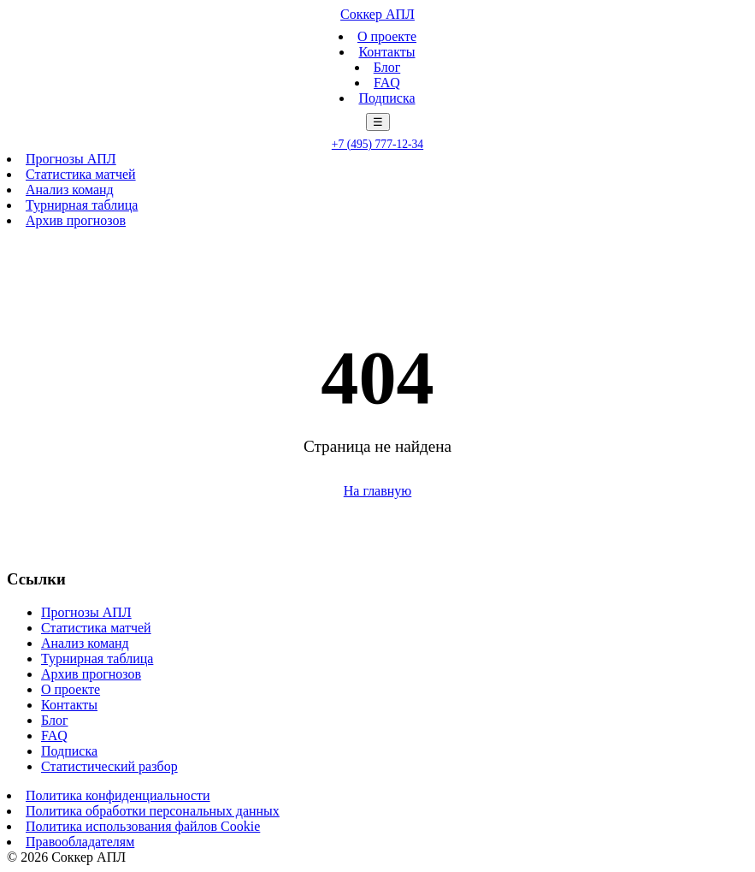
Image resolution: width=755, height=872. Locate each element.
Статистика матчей (81, 174)
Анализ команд (70, 189)
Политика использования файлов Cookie (143, 826)
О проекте (386, 36)
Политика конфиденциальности (118, 795)
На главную (378, 490)
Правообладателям (80, 841)
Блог (387, 67)
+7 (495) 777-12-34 (377, 144)
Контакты (386, 51)
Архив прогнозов (76, 220)
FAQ (387, 82)
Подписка (386, 98)
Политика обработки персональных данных (153, 811)
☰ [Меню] (378, 122)
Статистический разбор (109, 766)
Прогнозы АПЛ (71, 158)
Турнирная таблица (82, 205)
